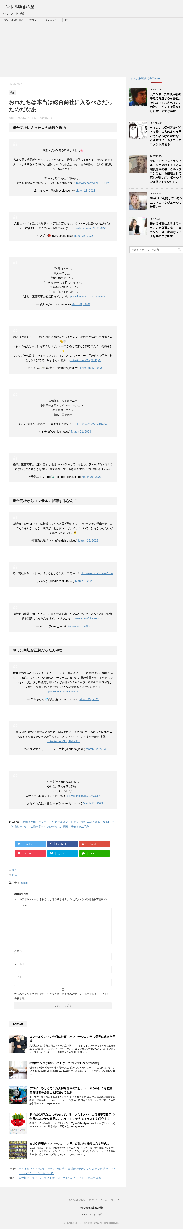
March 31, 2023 (93, 803)
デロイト (34, 20)
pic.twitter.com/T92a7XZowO (87, 296)
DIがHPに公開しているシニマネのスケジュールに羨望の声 (166, 202)
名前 (18, 951)
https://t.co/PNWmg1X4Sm (91, 423)
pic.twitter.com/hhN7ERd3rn (87, 618)
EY (67, 20)
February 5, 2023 (91, 367)
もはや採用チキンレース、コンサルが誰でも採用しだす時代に (69, 1143)
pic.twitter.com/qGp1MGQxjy (83, 795)
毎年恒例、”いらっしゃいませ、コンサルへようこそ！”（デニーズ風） (61, 1177)
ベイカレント (52, 20)
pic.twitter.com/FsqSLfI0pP (85, 360)
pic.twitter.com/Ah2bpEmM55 (88, 228)
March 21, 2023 (81, 431)
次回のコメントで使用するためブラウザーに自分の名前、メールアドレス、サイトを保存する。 (61, 996)
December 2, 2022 (78, 626)
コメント (21, 905)
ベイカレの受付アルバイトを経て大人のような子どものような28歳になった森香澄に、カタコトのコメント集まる (166, 136)
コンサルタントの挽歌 (91, 1214)
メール (19, 964)
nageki (24, 882)
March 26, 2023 (91, 476)
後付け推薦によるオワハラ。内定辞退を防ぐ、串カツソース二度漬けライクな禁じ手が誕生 (165, 230)
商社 (14, 874)
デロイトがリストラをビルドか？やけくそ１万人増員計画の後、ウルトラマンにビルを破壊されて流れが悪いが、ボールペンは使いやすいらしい (165, 171)
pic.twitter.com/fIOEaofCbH (97, 573)
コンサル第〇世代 (14, 20)
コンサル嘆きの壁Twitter (145, 78)
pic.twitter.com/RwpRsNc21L (63, 741)
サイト (18, 976)
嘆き (14, 870)
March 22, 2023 (89, 699)
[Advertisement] (91, 50)
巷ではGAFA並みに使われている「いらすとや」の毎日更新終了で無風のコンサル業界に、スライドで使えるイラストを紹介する (71, 1116)
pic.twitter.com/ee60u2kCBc (92, 182)
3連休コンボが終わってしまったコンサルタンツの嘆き (64, 1063)
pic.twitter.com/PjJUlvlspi (63, 691)
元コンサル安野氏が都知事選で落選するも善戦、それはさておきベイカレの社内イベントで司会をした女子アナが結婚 (165, 103)
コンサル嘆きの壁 (18, 6)
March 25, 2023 (85, 190)
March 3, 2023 (81, 304)
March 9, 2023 (84, 581)
